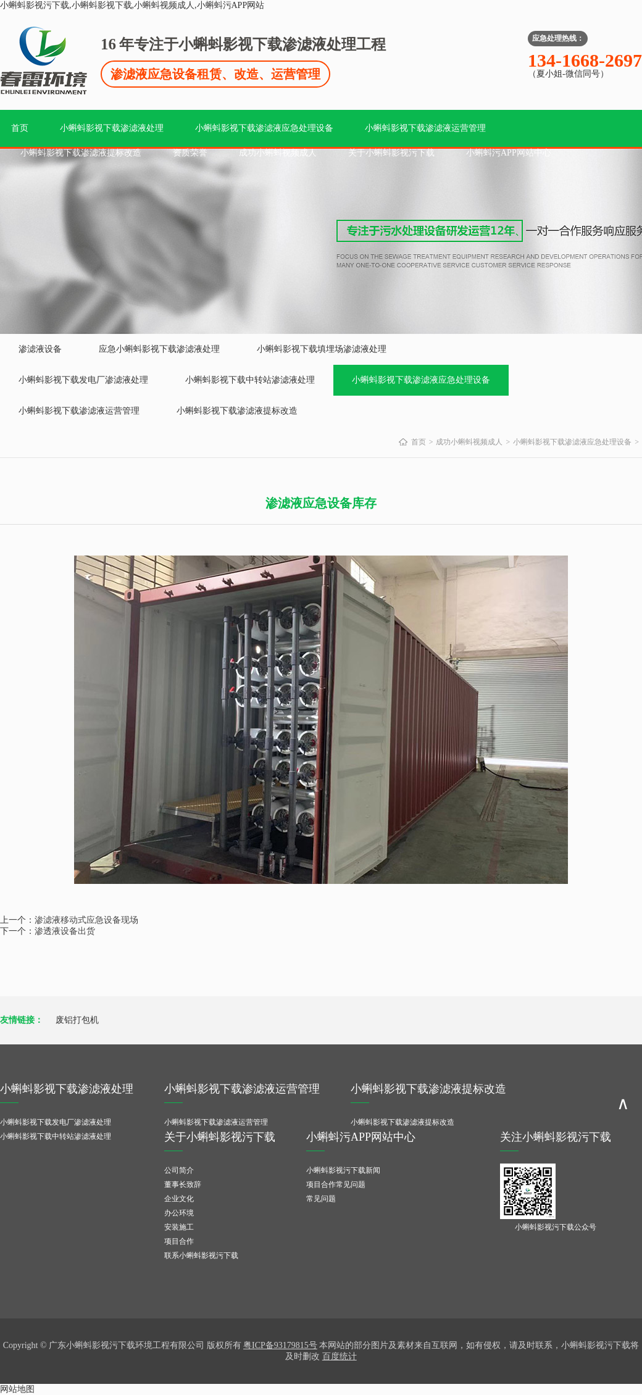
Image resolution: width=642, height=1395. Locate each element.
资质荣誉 (190, 152)
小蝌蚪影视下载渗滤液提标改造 (80, 152)
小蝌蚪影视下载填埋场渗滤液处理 (321, 349)
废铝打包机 (77, 1020)
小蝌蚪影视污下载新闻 (343, 1170)
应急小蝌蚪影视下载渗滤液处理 (159, 349)
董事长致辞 (182, 1184)
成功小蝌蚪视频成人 (278, 152)
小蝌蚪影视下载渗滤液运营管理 (425, 128)
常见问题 (321, 1198)
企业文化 (179, 1198)
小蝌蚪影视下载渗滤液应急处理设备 (264, 128)
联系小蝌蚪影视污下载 (201, 1255)
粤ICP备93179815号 (280, 1345)
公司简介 (179, 1170)
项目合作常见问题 (335, 1184)
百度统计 (339, 1356)
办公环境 (179, 1213)
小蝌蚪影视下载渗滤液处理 (112, 128)
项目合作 (179, 1241)
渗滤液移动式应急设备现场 (86, 920)
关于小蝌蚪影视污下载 (391, 152)
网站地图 (17, 1389)
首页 (19, 128)
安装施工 (179, 1227)
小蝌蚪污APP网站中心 (508, 152)
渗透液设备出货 (65, 931)
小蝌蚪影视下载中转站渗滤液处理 (250, 380)
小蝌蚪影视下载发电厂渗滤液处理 (83, 380)
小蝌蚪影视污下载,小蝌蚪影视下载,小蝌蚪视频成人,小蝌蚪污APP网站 (132, 5)
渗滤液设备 (40, 349)
